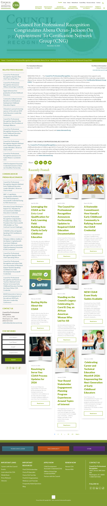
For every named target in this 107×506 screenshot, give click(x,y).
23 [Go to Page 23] (72, 434)
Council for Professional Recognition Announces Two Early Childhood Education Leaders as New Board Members (12, 133)
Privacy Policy (39, 500)
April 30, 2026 (34, 203)
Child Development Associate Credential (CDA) (53, 467)
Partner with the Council (52, 476)
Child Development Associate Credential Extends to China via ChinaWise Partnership (13, 166)
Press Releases (6, 478)
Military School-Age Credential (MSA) (50, 472)
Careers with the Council (9, 466)
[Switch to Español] (60, 2)
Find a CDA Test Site (29, 475)
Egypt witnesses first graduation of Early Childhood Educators (13, 93)
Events (3, 469)
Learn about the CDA (8, 472)
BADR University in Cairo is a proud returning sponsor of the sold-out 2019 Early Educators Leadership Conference (12, 298)
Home (3, 60)
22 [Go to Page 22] (68, 434)
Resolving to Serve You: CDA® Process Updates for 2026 (39, 376)
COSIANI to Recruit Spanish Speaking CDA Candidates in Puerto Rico (12, 233)
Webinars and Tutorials (30, 481)
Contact (98, 2)
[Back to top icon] (53, 497)
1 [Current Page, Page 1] (54, 434)
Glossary (4, 481)
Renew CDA (69, 466)
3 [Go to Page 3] (61, 434)
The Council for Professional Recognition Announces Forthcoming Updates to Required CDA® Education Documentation (66, 220)
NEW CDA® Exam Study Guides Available (93, 295)
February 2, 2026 (88, 359)
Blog (24, 486)
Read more (40, 261)
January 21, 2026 (35, 365)
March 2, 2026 (61, 293)
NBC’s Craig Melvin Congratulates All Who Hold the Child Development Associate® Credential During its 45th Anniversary (13, 198)
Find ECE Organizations (30, 478)
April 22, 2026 (61, 203)
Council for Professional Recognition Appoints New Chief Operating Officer (12, 77)
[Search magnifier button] (103, 3)
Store (64, 2)
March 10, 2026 (88, 288)
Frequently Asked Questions (32, 484)
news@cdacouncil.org (100, 70)
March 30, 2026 (88, 203)
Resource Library (91, 2)
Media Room (75, 2)
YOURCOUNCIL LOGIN (18, 448)
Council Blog (82, 2)
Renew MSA (69, 469)
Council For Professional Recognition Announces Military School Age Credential (13, 85)
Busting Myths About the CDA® (39, 305)
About (68, 2)
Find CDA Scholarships (30, 469)
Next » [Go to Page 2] (77, 434)
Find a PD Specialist (29, 472)
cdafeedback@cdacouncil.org (12, 323)
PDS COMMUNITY (53, 448)
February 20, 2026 (36, 299)
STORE (89, 448)
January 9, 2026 (62, 377)
